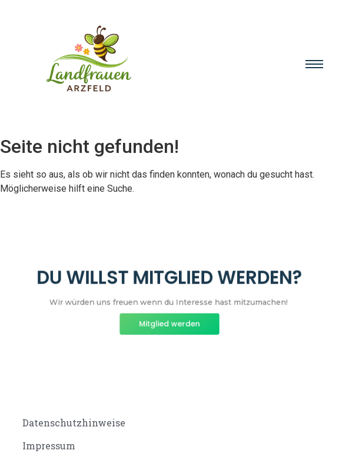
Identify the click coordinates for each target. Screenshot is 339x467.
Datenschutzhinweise (73, 422)
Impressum (48, 445)
